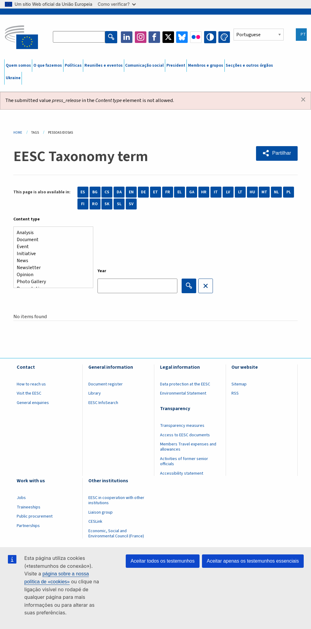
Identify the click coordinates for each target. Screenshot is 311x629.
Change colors (224, 37)
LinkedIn (127, 37)
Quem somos (18, 65)
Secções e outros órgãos (249, 65)
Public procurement (35, 516)
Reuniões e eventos (103, 65)
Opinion (51, 274)
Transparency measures (182, 426)
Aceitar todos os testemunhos (163, 561)
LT (240, 192)
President (175, 65)
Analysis (51, 232)
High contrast (210, 37)
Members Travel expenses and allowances (188, 446)
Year (101, 271)
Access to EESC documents (185, 435)
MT (264, 192)
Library (94, 393)
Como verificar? (117, 4)
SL (119, 204)
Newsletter (51, 267)
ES (82, 192)
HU (252, 192)
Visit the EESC (29, 393)
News (51, 260)
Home (17, 132)
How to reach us (31, 384)
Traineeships (28, 507)
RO (95, 204)
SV (131, 204)
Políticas (73, 65)
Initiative (51, 253)
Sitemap (239, 384)
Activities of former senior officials (184, 461)
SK (106, 204)
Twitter (169, 37)
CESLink (95, 521)
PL (288, 192)
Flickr (196, 37)
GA (191, 192)
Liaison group (100, 512)
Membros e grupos (205, 65)
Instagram (141, 37)
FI (82, 204)
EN (131, 192)
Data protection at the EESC (185, 384)
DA (119, 192)
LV (228, 192)
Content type (26, 219)
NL (276, 192)
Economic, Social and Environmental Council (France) (116, 533)
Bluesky (182, 37)
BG (94, 192)
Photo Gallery (51, 281)
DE (143, 192)
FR (167, 192)
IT (216, 192)
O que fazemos (47, 65)
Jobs (21, 498)
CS (106, 192)
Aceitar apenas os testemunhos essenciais (253, 561)
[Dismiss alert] (303, 100)
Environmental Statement (183, 393)
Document (51, 239)
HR (204, 192)
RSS (235, 393)
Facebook (155, 37)
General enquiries (33, 403)
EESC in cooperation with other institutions (116, 500)
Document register (105, 384)
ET (155, 192)
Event (51, 246)
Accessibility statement (181, 473)
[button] (276, 153)
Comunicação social (144, 65)
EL (179, 192)
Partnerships (28, 526)
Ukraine (13, 78)
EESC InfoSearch (103, 403)
